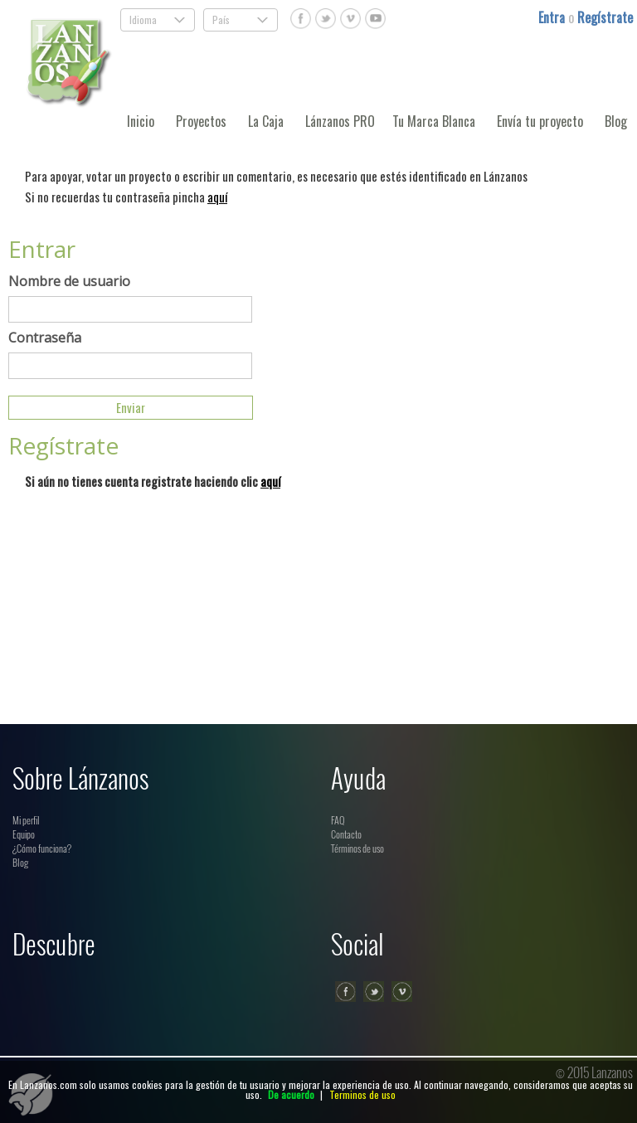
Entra (553, 17)
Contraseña (44, 337)
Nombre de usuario (69, 281)
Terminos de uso (362, 1094)
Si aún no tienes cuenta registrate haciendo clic (152, 481)
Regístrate (605, 17)
